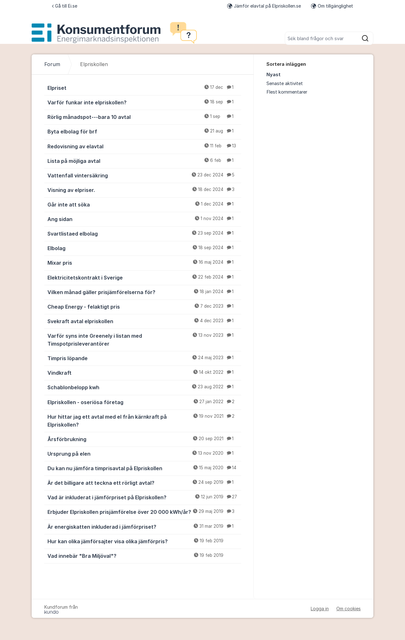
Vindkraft (144, 372)
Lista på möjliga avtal (144, 160)
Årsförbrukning (144, 438)
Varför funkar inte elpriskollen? (144, 102)
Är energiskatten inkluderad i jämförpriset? (144, 526)
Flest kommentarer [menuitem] (286, 92)
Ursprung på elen (144, 453)
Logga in (320, 608)
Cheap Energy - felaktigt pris (144, 306)
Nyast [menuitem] (273, 74)
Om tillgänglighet (332, 6)
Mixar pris (144, 262)
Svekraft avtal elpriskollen (144, 320)
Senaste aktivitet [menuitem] (284, 83)
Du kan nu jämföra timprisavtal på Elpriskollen (144, 468)
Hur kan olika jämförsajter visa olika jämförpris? (144, 541)
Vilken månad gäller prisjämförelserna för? (144, 291)
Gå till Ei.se (64, 6)
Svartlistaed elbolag (144, 233)
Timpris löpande (144, 357)
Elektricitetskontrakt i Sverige (144, 277)
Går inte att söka (144, 204)
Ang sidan (144, 218)
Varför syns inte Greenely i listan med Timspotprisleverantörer (144, 339)
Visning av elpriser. (144, 189)
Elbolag (144, 247)
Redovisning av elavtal (144, 146)
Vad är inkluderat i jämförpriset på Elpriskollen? (144, 497)
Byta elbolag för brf (144, 131)
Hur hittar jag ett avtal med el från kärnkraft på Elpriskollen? (144, 420)
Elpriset (144, 87)
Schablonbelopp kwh (144, 387)
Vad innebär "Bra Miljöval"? (144, 555)
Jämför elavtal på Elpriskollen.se (264, 6)
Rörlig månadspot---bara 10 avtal (144, 116)
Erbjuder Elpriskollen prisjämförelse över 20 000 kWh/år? (144, 511)
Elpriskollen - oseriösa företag (144, 401)
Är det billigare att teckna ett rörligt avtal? (144, 482)
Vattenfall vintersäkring (144, 175)
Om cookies (348, 608)
